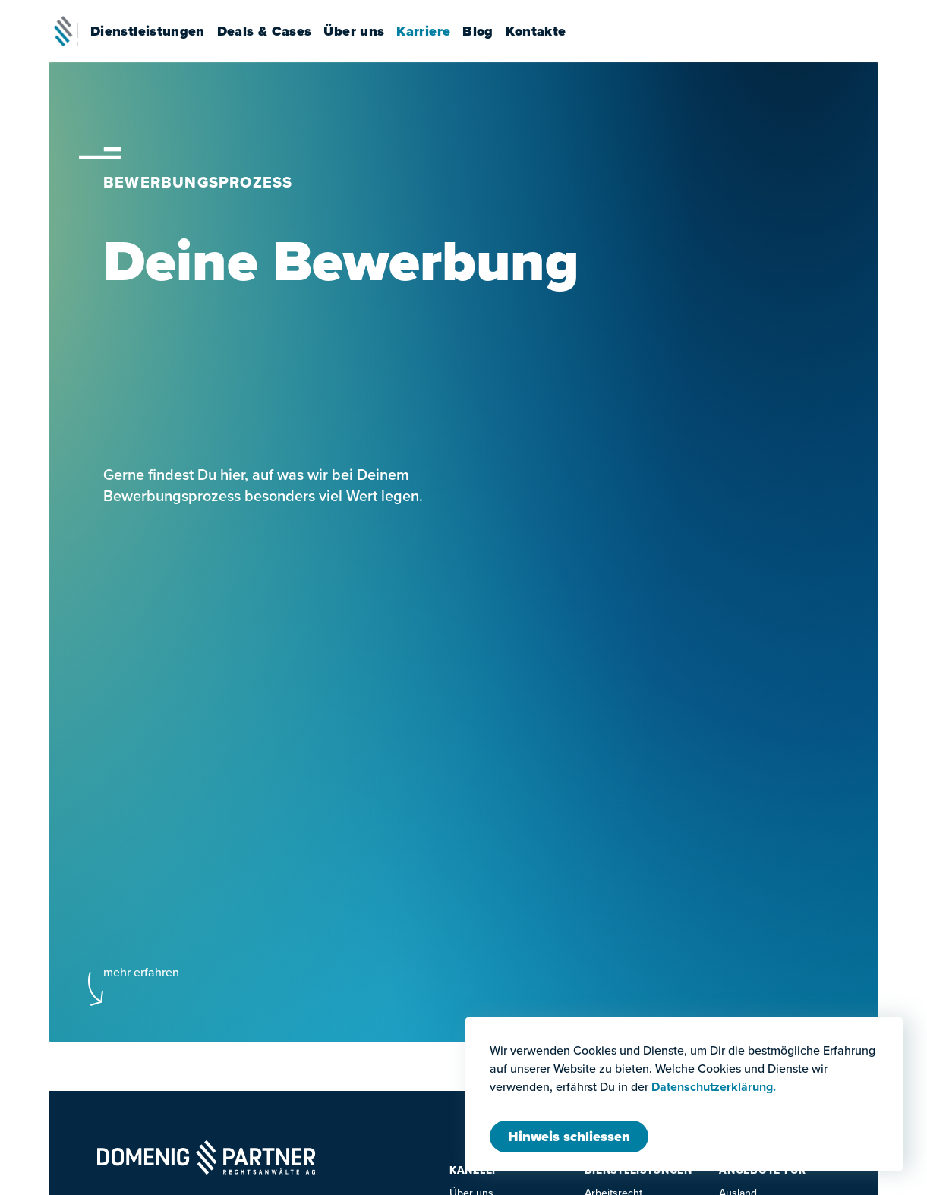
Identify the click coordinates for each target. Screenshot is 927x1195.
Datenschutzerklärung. (713, 1087)
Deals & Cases (272, 31)
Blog (486, 31)
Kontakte (544, 31)
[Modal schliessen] (569, 1136)
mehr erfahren (141, 972)
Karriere (432, 31)
